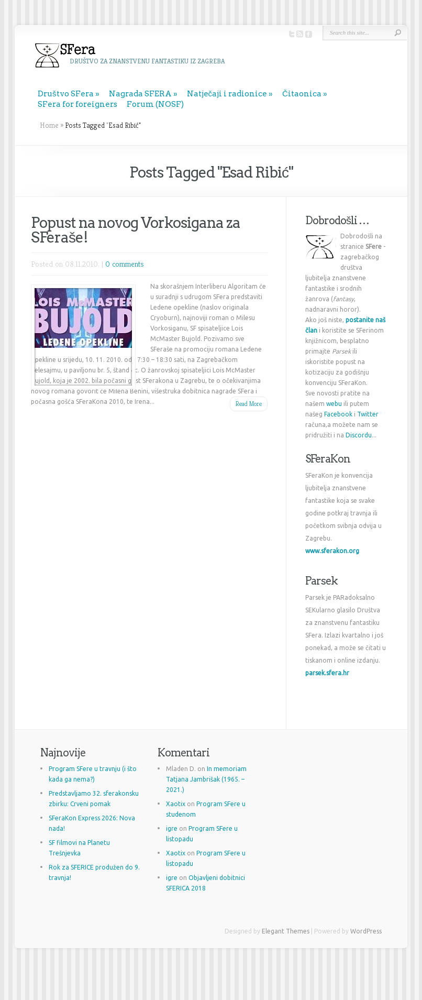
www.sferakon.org (332, 550)
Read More (249, 404)
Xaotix (175, 803)
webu (334, 403)
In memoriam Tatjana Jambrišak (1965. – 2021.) (206, 779)
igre (171, 828)
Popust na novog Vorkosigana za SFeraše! (135, 230)
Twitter (368, 414)
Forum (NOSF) (155, 104)
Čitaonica (301, 93)
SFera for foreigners (77, 104)
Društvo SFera (66, 93)
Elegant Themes (285, 931)
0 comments (124, 264)
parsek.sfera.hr (327, 672)
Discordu (359, 435)
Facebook (338, 414)
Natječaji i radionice (227, 93)
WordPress (366, 931)
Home (49, 125)
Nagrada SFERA (140, 93)
